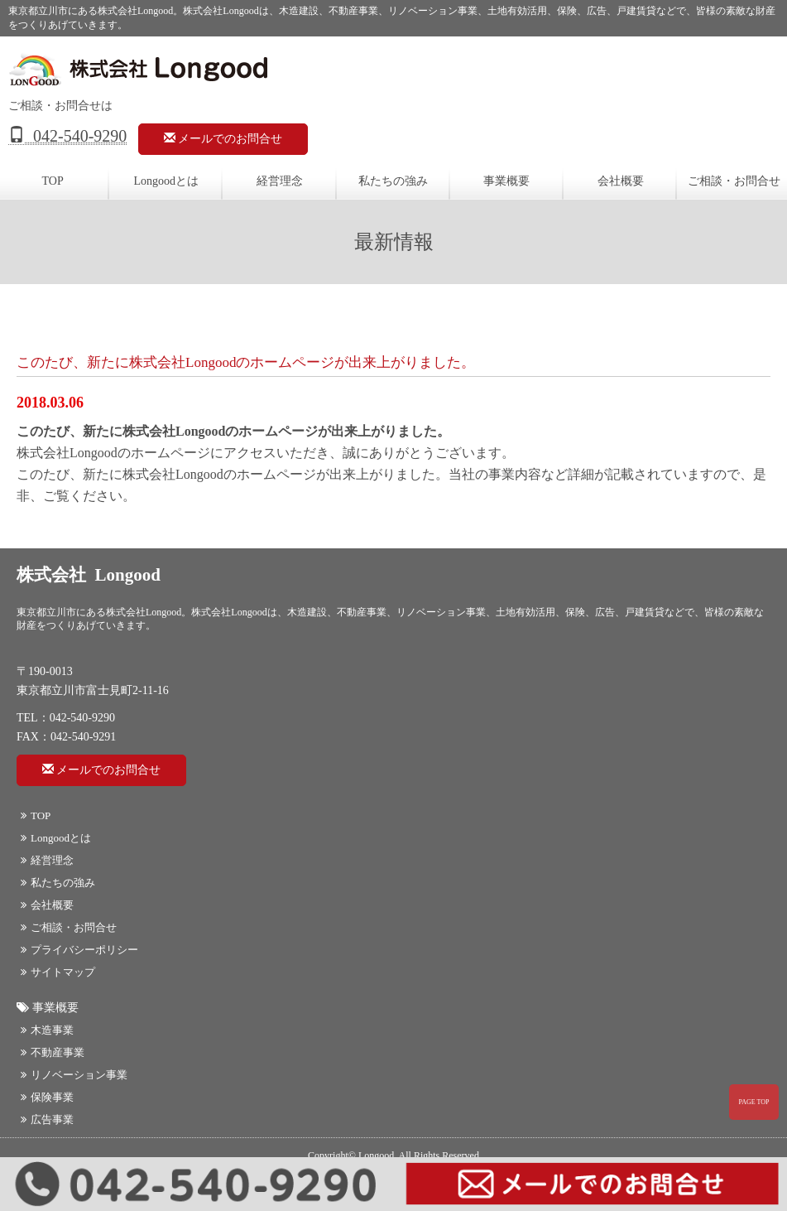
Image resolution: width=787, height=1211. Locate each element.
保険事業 (47, 1097)
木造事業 (47, 1030)
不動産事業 (52, 1052)
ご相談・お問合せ (69, 927)
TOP (35, 815)
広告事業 (47, 1119)
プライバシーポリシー (79, 949)
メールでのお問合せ (223, 138)
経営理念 (280, 181)
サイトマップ (58, 972)
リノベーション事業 (74, 1075)
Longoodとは (166, 181)
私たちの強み (393, 181)
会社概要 (620, 181)
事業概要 (506, 181)
